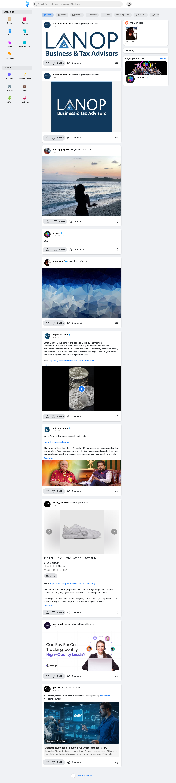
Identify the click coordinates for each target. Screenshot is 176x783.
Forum (9, 44)
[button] (78, 4)
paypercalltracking (62, 624)
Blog (10, 32)
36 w (54, 236)
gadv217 (57, 687)
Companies (122, 15)
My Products (24, 44)
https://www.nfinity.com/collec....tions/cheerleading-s (73, 583)
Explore (9, 76)
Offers (9, 99)
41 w (54, 627)
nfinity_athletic (60, 503)
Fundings (25, 99)
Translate (61, 236)
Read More (48, 365)
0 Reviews (62, 566)
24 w (54, 26)
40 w (54, 337)
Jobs (25, 88)
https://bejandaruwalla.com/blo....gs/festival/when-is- (73, 360)
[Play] (81, 388)
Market (25, 32)
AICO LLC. (142, 77)
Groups (156, 15)
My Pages (9, 55)
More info (50, 576)
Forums (140, 15)
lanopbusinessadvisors (64, 23)
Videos (77, 15)
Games (10, 88)
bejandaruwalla (60, 335)
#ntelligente (104, 696)
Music (62, 15)
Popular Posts (25, 76)
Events (25, 20)
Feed (47, 15)
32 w (54, 152)
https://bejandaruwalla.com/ (56, 442)
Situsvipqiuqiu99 (61, 149)
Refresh (163, 58)
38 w (54, 264)
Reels (9, 20)
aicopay (57, 233)
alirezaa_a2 (59, 261)
